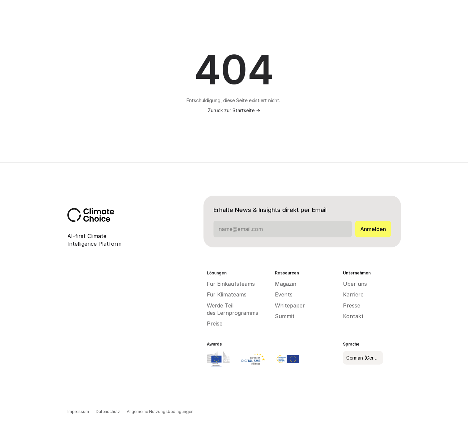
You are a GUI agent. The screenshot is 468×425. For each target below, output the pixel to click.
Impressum (78, 411)
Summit (285, 316)
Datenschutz (108, 411)
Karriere (353, 294)
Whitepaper (290, 305)
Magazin (285, 283)
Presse (351, 305)
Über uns (355, 283)
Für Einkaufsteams (231, 283)
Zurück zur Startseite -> (234, 110)
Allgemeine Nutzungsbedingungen (160, 411)
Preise (214, 323)
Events (284, 294)
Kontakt (353, 316)
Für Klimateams (227, 294)
